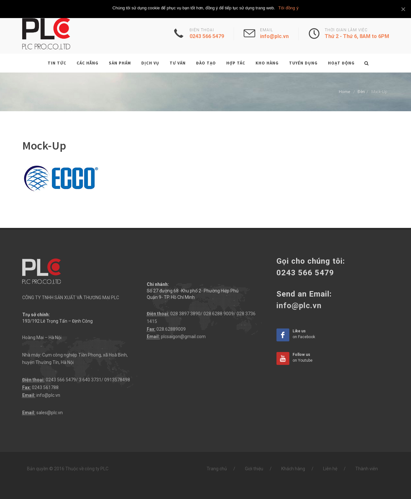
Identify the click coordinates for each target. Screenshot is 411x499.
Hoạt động (341, 63)
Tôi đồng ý (288, 7)
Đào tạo (206, 63)
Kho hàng (267, 63)
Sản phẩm (120, 63)
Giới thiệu (254, 468)
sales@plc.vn (49, 412)
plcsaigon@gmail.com (183, 336)
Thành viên (366, 468)
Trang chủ (217, 468)
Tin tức (57, 63)
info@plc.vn (48, 395)
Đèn (361, 91)
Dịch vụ (150, 63)
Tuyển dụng (303, 63)
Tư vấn (178, 63)
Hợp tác (235, 63)
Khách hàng (293, 468)
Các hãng (87, 63)
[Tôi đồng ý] (403, 9)
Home (344, 91)
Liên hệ (330, 468)
